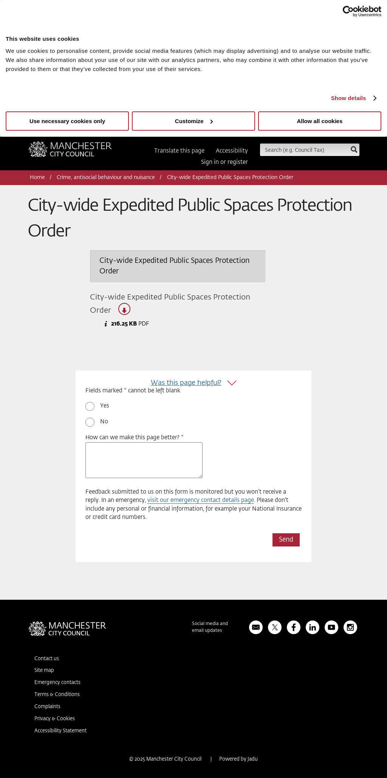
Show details (348, 98)
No (104, 422)
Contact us (46, 658)
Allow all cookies (319, 121)
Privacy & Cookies (54, 718)
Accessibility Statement (60, 731)
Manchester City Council (70, 151)
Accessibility (232, 151)
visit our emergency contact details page (200, 500)
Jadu (253, 759)
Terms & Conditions (57, 694)
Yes (104, 406)
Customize (194, 121)
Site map (44, 670)
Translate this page (179, 151)
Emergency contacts (57, 682)
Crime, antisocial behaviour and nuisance (106, 177)
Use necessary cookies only (67, 121)
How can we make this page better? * (134, 437)
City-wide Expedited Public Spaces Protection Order (170, 304)
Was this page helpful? (186, 383)
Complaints (47, 706)
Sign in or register (224, 162)
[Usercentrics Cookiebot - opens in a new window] (348, 11)
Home (37, 177)
